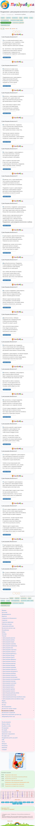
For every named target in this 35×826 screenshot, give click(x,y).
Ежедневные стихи (6, 731)
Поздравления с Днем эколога (11, 774)
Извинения (4, 747)
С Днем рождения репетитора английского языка (13, 696)
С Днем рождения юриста (8, 687)
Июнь (17, 790)
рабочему (26, 17)
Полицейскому (5, 630)
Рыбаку (3, 632)
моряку (20, 17)
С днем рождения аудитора (8, 689)
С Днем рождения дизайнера (9, 673)
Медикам (4, 610)
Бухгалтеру (4, 612)
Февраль (28, 802)
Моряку (4, 700)
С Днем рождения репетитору (9, 694)
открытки (8, 28)
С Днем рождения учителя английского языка (13, 698)
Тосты (3, 741)
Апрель (14, 803)
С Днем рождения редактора (9, 663)
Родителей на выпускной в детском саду (11, 714)
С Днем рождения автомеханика (9, 677)
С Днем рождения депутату (8, 638)
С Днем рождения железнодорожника (11, 679)
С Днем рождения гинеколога (9, 675)
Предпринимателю (6, 614)
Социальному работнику (8, 626)
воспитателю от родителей (18, 22)
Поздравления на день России (11, 778)
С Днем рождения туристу (8, 657)
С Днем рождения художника (9, 667)
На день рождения (6, 722)
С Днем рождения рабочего (8, 685)
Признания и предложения (8, 733)
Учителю (4, 636)
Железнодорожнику (6, 706)
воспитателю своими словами (17, 20)
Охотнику (4, 634)
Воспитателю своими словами (9, 708)
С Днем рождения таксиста (8, 691)
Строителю (4, 620)
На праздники (5, 728)
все (2, 28)
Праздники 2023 (5, 808)
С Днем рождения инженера (8, 681)
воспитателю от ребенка (6, 22)
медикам (2, 17)
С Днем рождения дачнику (8, 639)
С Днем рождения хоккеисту (9, 651)
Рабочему (4, 702)
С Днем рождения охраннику (9, 643)
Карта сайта (10, 820)
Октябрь (11, 802)
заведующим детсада (5, 25)
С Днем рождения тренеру (8, 655)
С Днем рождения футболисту (9, 653)
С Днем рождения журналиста (9, 669)
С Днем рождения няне (7, 647)
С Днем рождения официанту (9, 659)
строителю (8, 17)
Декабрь (20, 802)
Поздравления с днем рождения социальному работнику (16, 776)
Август (2, 802)
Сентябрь (7, 802)
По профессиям (5, 735)
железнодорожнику (5, 20)
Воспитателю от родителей (8, 712)
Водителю (4, 616)
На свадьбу (4, 730)
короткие (15, 28)
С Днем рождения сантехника (9, 683)
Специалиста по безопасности (9, 618)
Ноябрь (15, 802)
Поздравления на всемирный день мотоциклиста (14, 786)
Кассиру (4, 704)
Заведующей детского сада (8, 716)
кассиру (31, 17)
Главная (3, 14)
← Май (15, 799)
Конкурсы (4, 743)
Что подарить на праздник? (7, 809)
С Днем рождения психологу (9, 661)
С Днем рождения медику (8, 641)
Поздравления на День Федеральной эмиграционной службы (17, 782)
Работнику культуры (7, 624)
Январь (24, 802)
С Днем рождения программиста (10, 671)
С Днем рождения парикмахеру (9, 645)
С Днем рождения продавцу (8, 665)
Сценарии (4, 749)
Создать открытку (7, 57)
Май (18, 803)
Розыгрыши (5, 745)
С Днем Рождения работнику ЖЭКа (10, 693)
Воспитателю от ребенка (8, 710)
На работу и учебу (6, 726)
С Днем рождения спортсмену (9, 649)
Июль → (19, 799)
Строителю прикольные (7, 622)
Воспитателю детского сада (8, 628)
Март (32, 802)
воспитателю (15, 17)
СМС (3, 739)
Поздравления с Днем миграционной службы (14, 780)
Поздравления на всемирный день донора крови (14, 784)
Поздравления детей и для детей (9, 737)
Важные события (6, 724)
